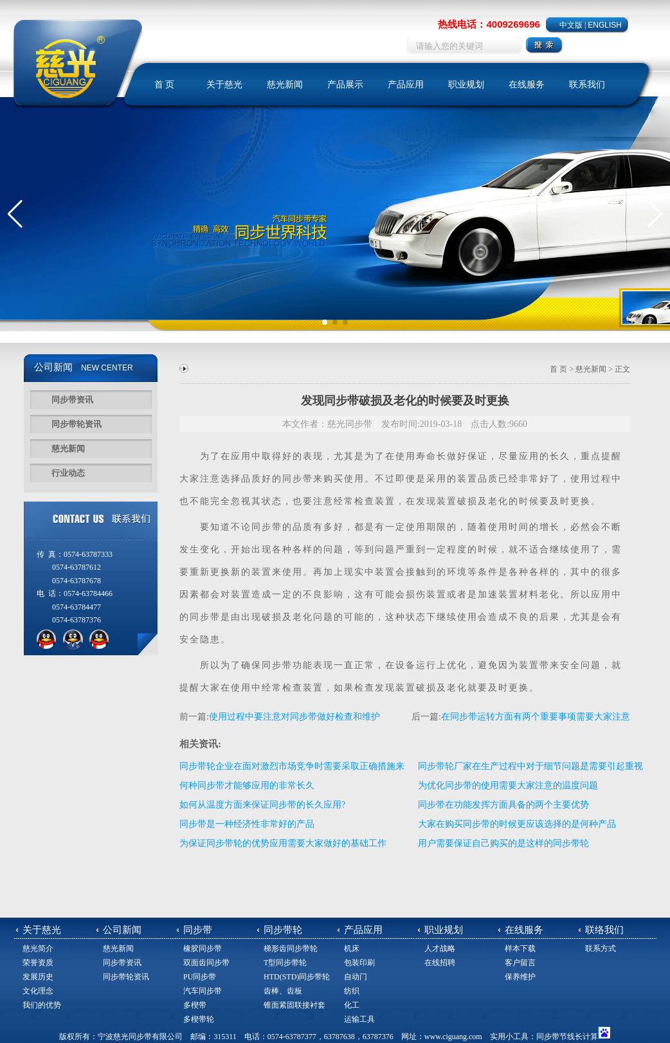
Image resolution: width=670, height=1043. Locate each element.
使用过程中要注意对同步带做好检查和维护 (294, 716)
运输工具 (359, 1019)
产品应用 (406, 84)
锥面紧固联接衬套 (294, 1005)
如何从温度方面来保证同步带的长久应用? (262, 805)
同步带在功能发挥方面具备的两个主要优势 (503, 805)
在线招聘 (439, 962)
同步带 (297, 479)
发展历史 (38, 976)
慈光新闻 (285, 84)
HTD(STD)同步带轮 (297, 976)
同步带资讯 (72, 399)
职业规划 (466, 84)
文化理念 (38, 990)
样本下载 (520, 948)
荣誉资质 (38, 962)
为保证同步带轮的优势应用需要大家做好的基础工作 (282, 843)
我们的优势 (42, 1005)
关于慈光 (224, 84)
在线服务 (527, 84)
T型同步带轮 (285, 962)
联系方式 (600, 948)
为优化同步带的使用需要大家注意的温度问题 (508, 785)
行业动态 (68, 473)
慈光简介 (38, 948)
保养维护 (520, 976)
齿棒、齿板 (283, 990)
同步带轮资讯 (76, 424)
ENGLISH (605, 25)
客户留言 (520, 962)
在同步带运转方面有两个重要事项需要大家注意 (535, 716)
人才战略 (439, 948)
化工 (351, 1005)
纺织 (351, 990)
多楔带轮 (198, 1019)
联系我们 (587, 84)
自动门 (355, 976)
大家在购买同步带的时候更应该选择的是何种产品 (517, 824)
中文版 (571, 25)
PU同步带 (199, 976)
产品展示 (345, 84)
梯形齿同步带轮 (291, 948)
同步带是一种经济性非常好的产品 (246, 824)
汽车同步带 (202, 990)
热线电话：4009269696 (488, 24)
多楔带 (194, 1005)
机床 (351, 948)
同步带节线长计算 (567, 1036)
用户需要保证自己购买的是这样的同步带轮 (503, 843)
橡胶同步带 (202, 948)
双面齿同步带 (206, 962)
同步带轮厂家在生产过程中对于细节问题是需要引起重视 (530, 766)
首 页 (164, 84)
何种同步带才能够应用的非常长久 (246, 785)
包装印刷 (359, 962)
